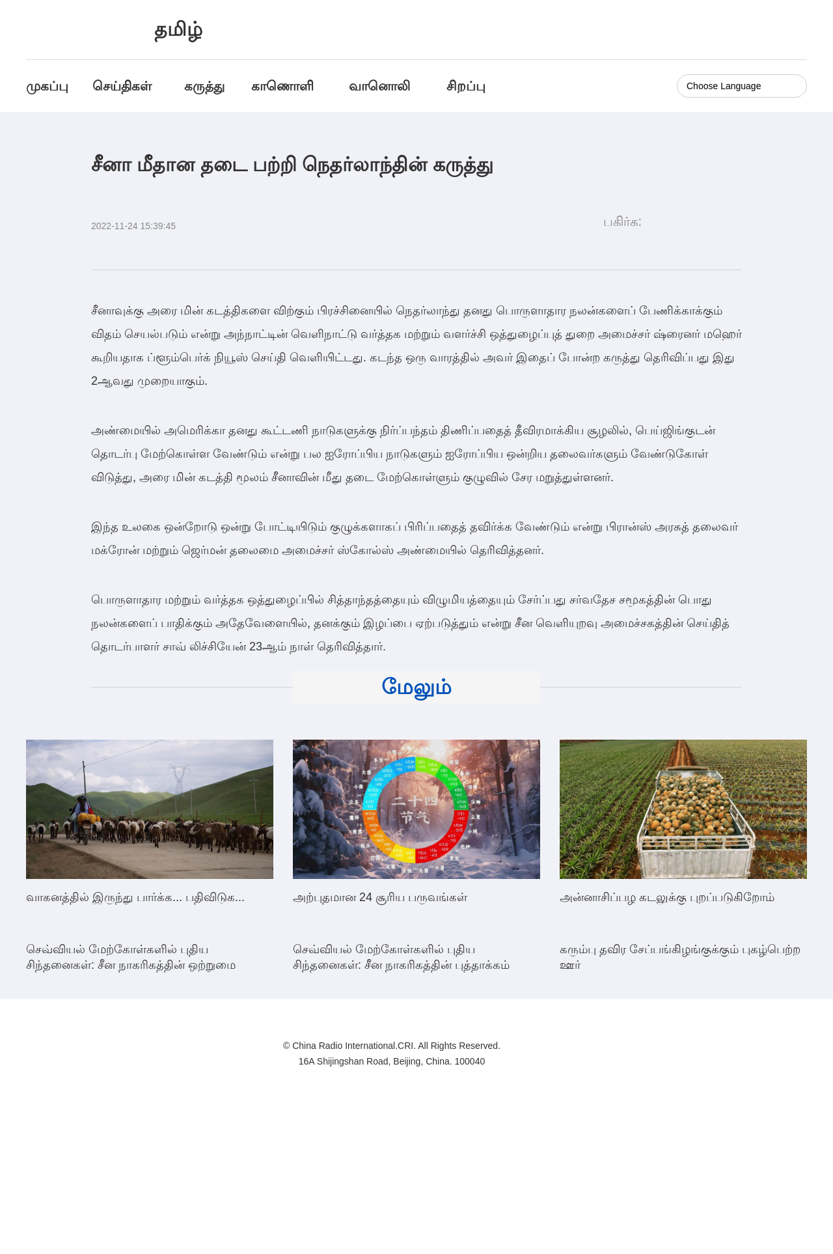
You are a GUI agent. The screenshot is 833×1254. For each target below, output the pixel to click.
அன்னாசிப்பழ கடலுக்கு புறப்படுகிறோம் (667, 897)
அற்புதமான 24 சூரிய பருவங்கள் (380, 897)
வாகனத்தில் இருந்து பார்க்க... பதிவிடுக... (135, 897)
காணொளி (284, 86)
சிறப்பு (465, 86)
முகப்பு (47, 86)
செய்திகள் (122, 86)
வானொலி (379, 86)
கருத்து (204, 86)
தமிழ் (178, 29)
